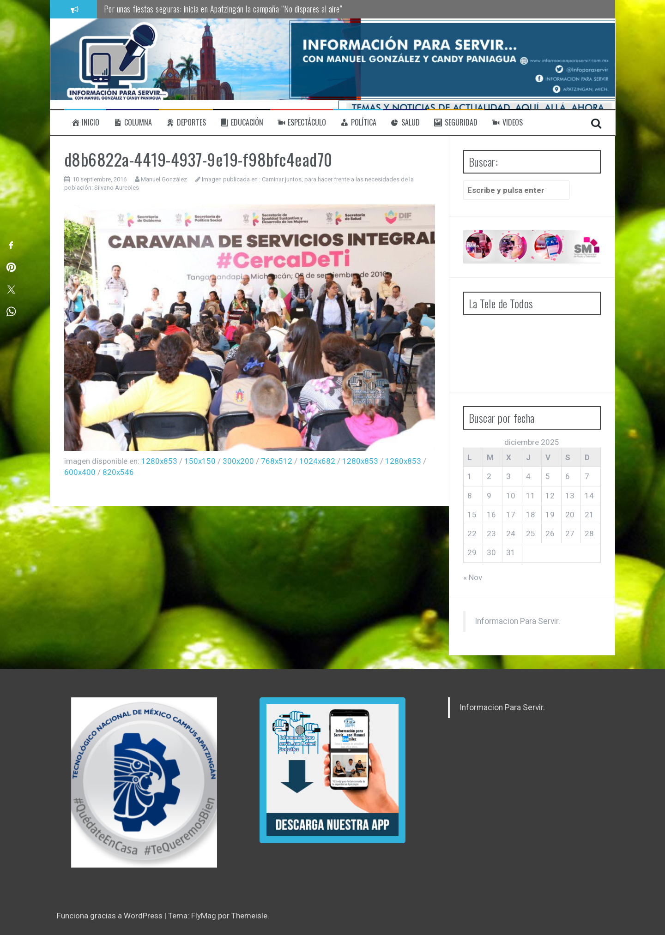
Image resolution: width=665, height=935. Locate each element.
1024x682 (317, 461)
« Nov (472, 577)
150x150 (200, 461)
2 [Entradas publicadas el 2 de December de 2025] (489, 476)
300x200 (238, 461)
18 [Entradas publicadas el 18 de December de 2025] (530, 514)
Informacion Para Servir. (517, 621)
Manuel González (164, 179)
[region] (144, 782)
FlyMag (203, 915)
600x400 (80, 472)
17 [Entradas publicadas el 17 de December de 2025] (510, 514)
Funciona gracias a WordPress (110, 915)
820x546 (118, 472)
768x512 (276, 461)
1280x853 (159, 461)
